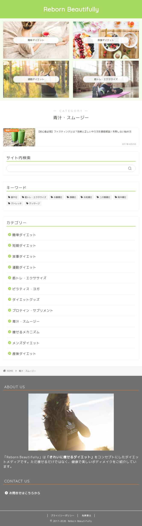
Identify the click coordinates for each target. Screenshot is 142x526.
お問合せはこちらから (24, 493)
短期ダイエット (24, 245)
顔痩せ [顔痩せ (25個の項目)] (73, 197)
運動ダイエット (24, 267)
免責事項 (86, 515)
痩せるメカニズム (26, 332)
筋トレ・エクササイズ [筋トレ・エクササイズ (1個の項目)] (35, 197)
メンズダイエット (26, 343)
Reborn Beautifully (71, 9)
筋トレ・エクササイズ (29, 278)
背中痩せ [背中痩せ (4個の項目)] (122, 197)
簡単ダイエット (24, 235)
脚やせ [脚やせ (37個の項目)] (14, 197)
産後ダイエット (24, 353)
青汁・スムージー (26, 321)
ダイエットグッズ (26, 299)
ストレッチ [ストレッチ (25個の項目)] (16, 203)
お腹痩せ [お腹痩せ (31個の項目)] (58, 197)
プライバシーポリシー (62, 515)
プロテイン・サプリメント (32, 310)
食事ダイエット (24, 256)
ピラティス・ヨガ (26, 289)
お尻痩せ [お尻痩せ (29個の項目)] (87, 197)
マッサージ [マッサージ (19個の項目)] (34, 203)
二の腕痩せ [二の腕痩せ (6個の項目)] (105, 197)
